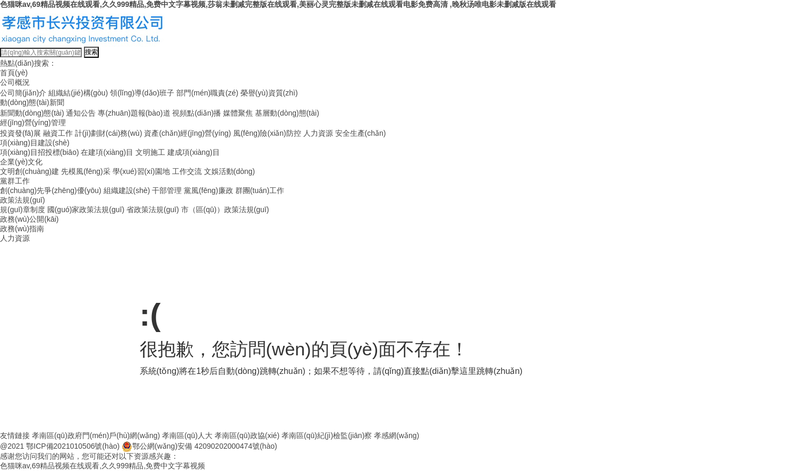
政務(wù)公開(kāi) (29, 219)
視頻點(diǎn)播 (196, 113)
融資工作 (58, 133)
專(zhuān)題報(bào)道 (134, 113)
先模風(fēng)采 (85, 171)
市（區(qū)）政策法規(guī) (225, 209)
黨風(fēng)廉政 (208, 190)
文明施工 (150, 152)
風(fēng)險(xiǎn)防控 (267, 133)
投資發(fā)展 (20, 133)
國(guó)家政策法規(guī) (85, 209)
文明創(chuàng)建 (29, 171)
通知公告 (81, 113)
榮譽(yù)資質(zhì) (269, 93)
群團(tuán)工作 (260, 190)
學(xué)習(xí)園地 (141, 171)
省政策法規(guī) (152, 209)
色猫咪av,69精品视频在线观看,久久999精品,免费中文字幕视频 (102, 465)
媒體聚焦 (238, 113)
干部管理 (167, 190)
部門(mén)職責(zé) (207, 93)
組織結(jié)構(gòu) (78, 93)
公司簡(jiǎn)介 (23, 93)
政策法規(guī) (22, 200)
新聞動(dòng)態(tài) (32, 113)
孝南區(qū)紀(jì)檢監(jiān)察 (327, 435)
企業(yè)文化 (21, 162)
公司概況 (15, 82)
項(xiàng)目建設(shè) (35, 142)
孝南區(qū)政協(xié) (247, 435)
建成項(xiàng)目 (193, 152)
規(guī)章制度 (22, 209)
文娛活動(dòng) (229, 171)
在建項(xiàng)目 (107, 152)
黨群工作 (15, 181)
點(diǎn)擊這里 (448, 371)
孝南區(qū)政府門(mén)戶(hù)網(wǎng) (96, 435)
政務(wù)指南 (22, 228)
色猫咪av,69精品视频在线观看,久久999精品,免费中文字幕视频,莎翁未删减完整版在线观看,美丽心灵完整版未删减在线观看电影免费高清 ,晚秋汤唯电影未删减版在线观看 (278, 4)
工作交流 (187, 171)
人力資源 (318, 133)
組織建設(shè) (127, 190)
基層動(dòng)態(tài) (287, 113)
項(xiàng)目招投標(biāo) (39, 152)
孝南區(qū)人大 (187, 435)
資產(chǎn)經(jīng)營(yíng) (187, 133)
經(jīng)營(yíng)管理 (33, 122)
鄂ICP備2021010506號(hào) (73, 446)
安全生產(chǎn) (360, 133)
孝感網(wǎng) (396, 435)
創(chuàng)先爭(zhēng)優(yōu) (50, 190)
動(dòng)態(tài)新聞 (32, 102)
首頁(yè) (14, 72)
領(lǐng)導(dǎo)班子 (142, 93)
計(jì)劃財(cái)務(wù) (108, 133)
